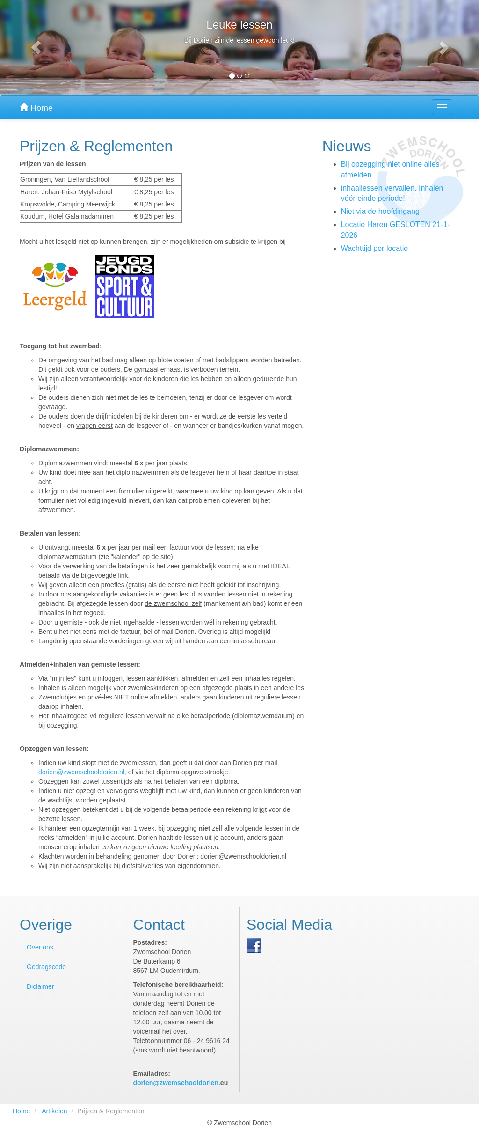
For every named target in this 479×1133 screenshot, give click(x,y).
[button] (36, 47)
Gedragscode (46, 967)
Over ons (40, 947)
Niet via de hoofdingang (380, 211)
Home (36, 108)
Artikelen (54, 1111)
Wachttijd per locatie (374, 248)
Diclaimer (40, 986)
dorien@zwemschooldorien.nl (81, 772)
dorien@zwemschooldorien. (176, 1083)
